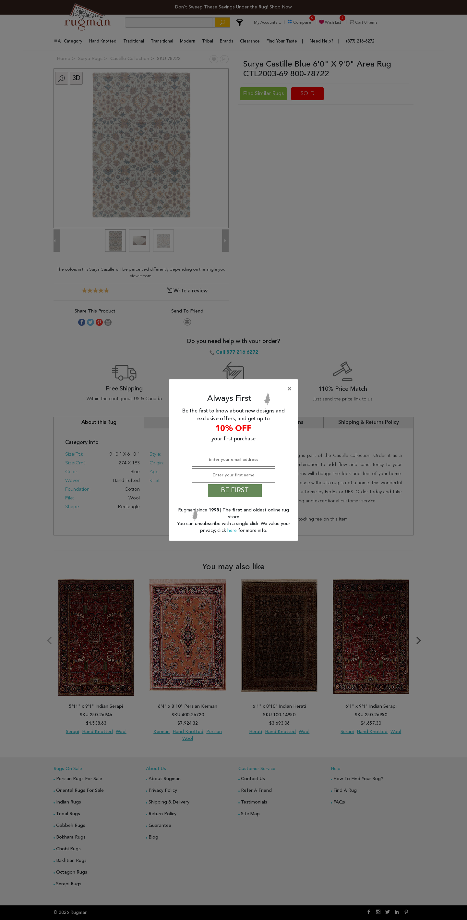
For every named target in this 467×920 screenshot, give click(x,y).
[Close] (235, 389)
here (232, 530)
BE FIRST (235, 490)
